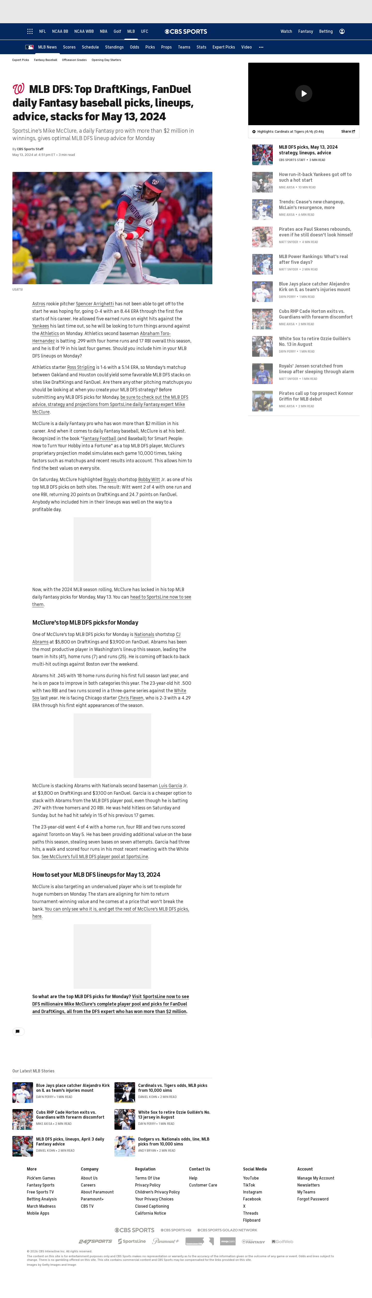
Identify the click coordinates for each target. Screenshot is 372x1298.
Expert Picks (20, 60)
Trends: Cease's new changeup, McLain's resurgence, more (312, 204)
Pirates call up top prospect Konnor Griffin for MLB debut (316, 396)
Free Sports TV (40, 1192)
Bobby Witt (149, 480)
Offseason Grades (74, 60)
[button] (261, 47)
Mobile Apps (38, 1213)
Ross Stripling (81, 367)
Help (193, 1178)
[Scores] (69, 47)
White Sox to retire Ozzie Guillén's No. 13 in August (315, 341)
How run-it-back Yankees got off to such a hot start (315, 177)
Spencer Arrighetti (95, 304)
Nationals (144, 635)
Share (346, 131)
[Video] (246, 47)
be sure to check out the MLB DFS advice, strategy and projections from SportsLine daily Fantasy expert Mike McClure (110, 405)
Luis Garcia (170, 786)
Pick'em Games (41, 1178)
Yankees (40, 326)
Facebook (252, 1199)
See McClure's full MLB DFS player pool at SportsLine (95, 857)
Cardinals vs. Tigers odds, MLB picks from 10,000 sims (172, 1088)
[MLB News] (47, 47)
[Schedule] (90, 47)
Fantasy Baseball (45, 60)
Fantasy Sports (41, 1185)
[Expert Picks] (224, 47)
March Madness (41, 1206)
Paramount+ (92, 1199)
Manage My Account (315, 1178)
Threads (250, 1213)
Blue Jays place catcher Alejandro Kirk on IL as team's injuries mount (73, 1088)
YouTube (251, 1178)
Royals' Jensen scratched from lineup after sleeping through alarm (316, 369)
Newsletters (308, 1185)
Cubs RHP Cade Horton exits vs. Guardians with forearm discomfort (70, 1115)
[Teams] (184, 47)
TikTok (249, 1185)
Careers (88, 1185)
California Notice (150, 1213)
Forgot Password (313, 1199)
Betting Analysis (42, 1199)
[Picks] (150, 47)
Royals (110, 480)
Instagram (252, 1192)
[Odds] (134, 47)
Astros (38, 304)
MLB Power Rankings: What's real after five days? (313, 259)
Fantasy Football (99, 439)
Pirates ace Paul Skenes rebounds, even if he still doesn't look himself (316, 232)
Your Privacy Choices (154, 1199)
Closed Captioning (152, 1206)
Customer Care (203, 1185)
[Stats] (201, 47)
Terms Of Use (147, 1178)
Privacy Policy (147, 1185)
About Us (89, 1178)
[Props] (166, 47)
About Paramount (97, 1192)
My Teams (306, 1192)
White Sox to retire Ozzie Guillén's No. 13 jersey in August (174, 1115)
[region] (303, 94)
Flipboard (251, 1220)
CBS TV (87, 1206)
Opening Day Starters (106, 60)
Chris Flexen (130, 698)
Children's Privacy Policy (157, 1192)
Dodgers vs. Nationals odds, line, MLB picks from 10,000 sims (174, 1142)
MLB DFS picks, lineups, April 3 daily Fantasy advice (70, 1142)
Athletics (49, 334)
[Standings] (114, 47)
